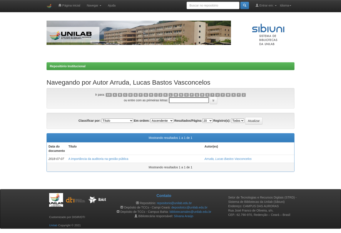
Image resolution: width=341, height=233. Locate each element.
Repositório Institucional (67, 66)
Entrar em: (266, 5)
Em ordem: (142, 120)
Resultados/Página (187, 120)
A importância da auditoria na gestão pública (98, 159)
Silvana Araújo (183, 216)
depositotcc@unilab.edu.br (189, 207)
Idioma (285, 5)
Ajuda (112, 5)
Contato (163, 196)
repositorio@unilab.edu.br (174, 203)
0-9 (108, 95)
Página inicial (69, 5)
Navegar (94, 5)
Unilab (53, 225)
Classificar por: (90, 120)
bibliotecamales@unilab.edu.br (190, 211)
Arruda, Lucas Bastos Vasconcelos (228, 159)
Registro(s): (221, 120)
